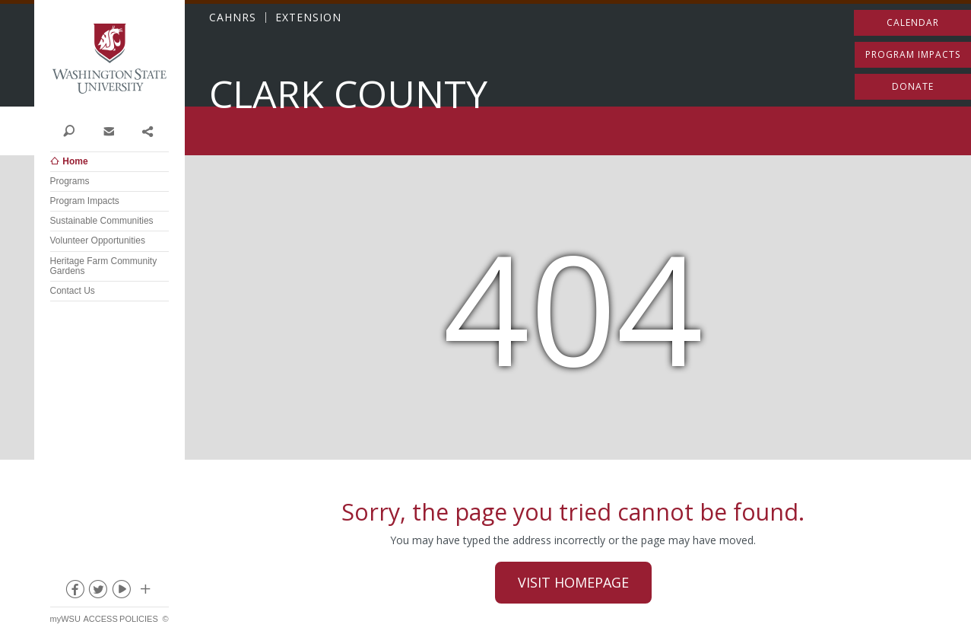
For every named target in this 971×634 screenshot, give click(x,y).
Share (147, 130)
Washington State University (109, 59)
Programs (70, 181)
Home (74, 161)
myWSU (65, 618)
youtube (121, 592)
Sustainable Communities (102, 220)
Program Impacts (84, 201)
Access (100, 618)
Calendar (913, 22)
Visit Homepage (573, 582)
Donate (913, 86)
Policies (138, 618)
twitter (97, 592)
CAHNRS (232, 17)
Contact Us (72, 290)
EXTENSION (308, 17)
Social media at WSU (144, 592)
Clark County (348, 94)
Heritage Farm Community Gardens (103, 266)
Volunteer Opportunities (97, 240)
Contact (108, 130)
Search (69, 130)
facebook (73, 592)
